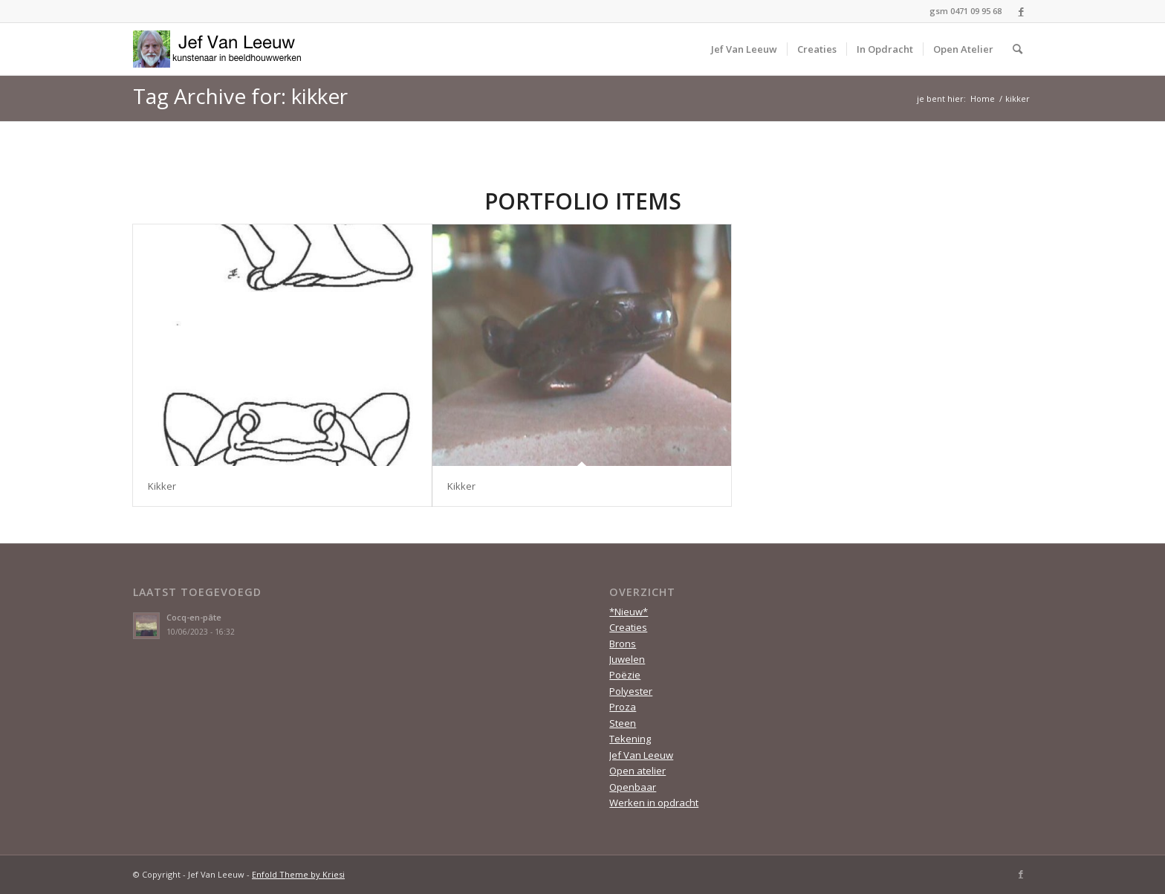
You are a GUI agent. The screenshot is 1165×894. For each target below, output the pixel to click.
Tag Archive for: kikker (240, 96)
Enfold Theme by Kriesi (298, 874)
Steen (622, 723)
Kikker (162, 486)
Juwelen (627, 659)
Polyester (630, 691)
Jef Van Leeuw (641, 755)
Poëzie (624, 674)
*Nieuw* (628, 611)
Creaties (628, 627)
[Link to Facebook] (1021, 11)
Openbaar (632, 787)
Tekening (630, 738)
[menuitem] (744, 49)
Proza (622, 706)
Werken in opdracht (653, 802)
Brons (622, 643)
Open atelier (637, 770)
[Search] (1017, 49)
